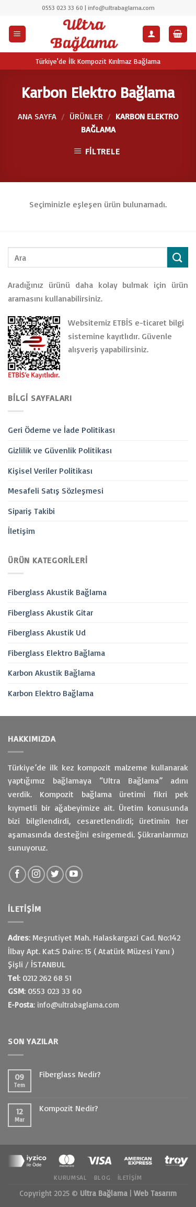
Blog (102, 1177)
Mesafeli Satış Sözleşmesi (55, 490)
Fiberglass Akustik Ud (47, 632)
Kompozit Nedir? (68, 1108)
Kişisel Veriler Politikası (50, 470)
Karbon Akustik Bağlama (51, 672)
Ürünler (86, 116)
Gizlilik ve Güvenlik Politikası (60, 450)
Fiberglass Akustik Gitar (50, 612)
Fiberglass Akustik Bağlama (57, 592)
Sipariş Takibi (31, 511)
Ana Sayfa (37, 116)
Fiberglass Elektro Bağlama (56, 652)
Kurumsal (70, 1177)
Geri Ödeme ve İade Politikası (61, 429)
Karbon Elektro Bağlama (51, 693)
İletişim (21, 531)
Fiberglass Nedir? (70, 1074)
